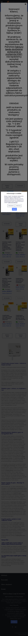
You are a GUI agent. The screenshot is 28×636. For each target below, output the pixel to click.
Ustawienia (11, 205)
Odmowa (18, 205)
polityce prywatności (12, 202)
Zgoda (14, 209)
